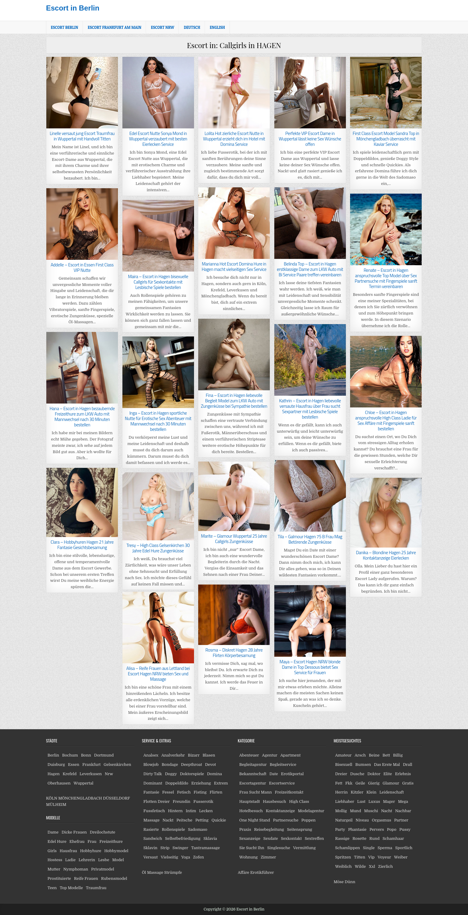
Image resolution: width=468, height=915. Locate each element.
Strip (164, 848)
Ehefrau (77, 841)
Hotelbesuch (251, 811)
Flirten (216, 792)
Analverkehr (173, 755)
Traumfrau (96, 888)
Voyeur (384, 857)
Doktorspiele (192, 774)
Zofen (198, 857)
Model (118, 860)
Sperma (385, 848)
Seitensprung (299, 829)
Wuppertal (83, 783)
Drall (407, 764)
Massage (151, 820)
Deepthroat (191, 764)
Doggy (171, 774)
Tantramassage (205, 848)
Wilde (360, 866)
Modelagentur (311, 811)
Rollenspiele (173, 829)
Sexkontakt (291, 838)
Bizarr (194, 755)
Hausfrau (68, 851)
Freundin (181, 801)
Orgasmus (381, 820)
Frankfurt (91, 764)
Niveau (362, 820)
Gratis (408, 783)
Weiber (401, 857)
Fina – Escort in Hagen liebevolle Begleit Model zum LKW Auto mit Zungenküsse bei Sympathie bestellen (234, 400)
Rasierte (151, 829)
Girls (52, 851)
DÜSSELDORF (116, 798)
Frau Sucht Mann (255, 792)
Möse (338, 882)
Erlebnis (403, 774)
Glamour (391, 783)
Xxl (372, 866)
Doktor (373, 774)
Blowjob (151, 764)
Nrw (109, 774)
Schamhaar (393, 838)
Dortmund (104, 755)
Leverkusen (91, 774)
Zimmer (268, 857)
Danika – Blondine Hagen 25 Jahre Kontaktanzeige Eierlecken (386, 555)
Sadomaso (197, 829)
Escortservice (282, 783)
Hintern (175, 811)
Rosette (359, 838)
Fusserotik (203, 801)
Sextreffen (314, 838)
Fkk (349, 783)
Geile (360, 783)
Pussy (405, 829)
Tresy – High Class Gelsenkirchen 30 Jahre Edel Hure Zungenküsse (158, 548)
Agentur (269, 755)
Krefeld (69, 774)
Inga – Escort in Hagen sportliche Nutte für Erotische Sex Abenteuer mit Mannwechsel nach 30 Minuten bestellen (158, 421)
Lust (361, 801)
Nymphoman (75, 869)
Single (369, 848)
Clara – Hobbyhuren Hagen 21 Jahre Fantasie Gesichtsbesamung (82, 545)
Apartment (290, 755)
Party (340, 829)
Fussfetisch (154, 811)
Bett (386, 755)
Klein (371, 792)
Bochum (70, 755)
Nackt (168, 820)
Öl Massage (152, 872)
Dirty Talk (152, 774)
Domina (214, 774)
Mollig (341, 811)
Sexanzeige (249, 838)
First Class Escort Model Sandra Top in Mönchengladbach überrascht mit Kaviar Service (386, 139)
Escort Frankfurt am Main (114, 27)
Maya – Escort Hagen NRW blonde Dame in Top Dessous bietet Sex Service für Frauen (309, 667)
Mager (389, 801)
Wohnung (248, 857)
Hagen (54, 774)
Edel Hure (57, 841)
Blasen (208, 755)
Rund (374, 838)
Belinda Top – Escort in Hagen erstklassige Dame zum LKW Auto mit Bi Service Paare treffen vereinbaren (310, 269)
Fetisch (183, 792)
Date (273, 774)
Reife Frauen (86, 878)
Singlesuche (278, 848)
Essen (73, 764)
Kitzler (357, 792)
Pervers (376, 829)
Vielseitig (169, 857)
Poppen (308, 820)
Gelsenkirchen (117, 764)
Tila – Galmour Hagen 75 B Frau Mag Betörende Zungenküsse (310, 539)
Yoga (185, 857)
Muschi (371, 811)
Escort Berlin (64, 27)
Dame (53, 832)
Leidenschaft (391, 792)
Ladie (70, 860)
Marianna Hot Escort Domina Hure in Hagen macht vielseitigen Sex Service (234, 266)
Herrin (341, 792)
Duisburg (56, 764)
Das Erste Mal (387, 764)
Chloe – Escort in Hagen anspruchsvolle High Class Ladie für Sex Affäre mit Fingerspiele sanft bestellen (386, 420)
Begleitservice (283, 764)
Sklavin (150, 848)
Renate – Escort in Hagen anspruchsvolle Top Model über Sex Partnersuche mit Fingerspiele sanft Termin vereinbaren (386, 278)
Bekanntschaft (252, 774)
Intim (191, 811)
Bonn (86, 755)
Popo (391, 829)
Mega (403, 801)
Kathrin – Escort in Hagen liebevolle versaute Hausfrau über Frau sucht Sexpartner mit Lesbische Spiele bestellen (310, 408)
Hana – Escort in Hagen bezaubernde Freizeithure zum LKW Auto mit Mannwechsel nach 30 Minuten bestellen (82, 416)
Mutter (54, 869)
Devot (210, 764)
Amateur (343, 755)
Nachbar (403, 811)
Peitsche (184, 820)
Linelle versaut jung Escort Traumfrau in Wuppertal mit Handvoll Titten (82, 136)
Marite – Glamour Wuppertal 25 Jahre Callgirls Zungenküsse (234, 539)
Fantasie (151, 792)
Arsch (360, 755)
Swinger (180, 848)
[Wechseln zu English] (217, 27)
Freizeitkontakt (289, 792)
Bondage (170, 764)
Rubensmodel (114, 878)
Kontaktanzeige (280, 811)
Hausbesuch (274, 801)
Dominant (152, 783)
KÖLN (51, 798)
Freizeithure (110, 841)
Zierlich (385, 866)
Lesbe (103, 860)
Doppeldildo (176, 783)
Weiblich (343, 866)
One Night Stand (254, 820)
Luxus (374, 801)
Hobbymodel (116, 851)
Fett (338, 783)
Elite (387, 774)
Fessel (168, 792)
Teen (52, 888)
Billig (398, 755)
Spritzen (343, 857)
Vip (371, 857)
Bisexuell (343, 764)
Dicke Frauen (74, 832)
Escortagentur (252, 783)
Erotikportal (292, 774)
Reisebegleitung (269, 829)
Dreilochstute (102, 832)
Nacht (386, 811)
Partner (401, 820)
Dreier (341, 774)
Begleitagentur (253, 764)
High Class (299, 801)
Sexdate (270, 838)
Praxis (245, 829)
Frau (92, 841)
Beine (374, 755)
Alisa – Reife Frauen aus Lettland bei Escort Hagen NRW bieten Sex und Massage (158, 673)
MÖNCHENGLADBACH (80, 798)
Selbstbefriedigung (183, 838)
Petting (201, 820)
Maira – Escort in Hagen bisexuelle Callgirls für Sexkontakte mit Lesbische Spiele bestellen (158, 282)
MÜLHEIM (56, 804)
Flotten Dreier (156, 801)
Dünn (350, 882)
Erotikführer (262, 872)
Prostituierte (59, 878)
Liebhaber (344, 801)
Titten (359, 857)
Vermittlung (304, 848)
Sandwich (152, 838)
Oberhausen (59, 783)
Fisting (200, 792)
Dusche (357, 774)
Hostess (55, 860)
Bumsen (363, 764)
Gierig (374, 783)
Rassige (342, 838)
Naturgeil (344, 820)
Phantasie (357, 829)
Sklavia (210, 838)
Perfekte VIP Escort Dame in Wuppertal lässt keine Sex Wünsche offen (310, 139)
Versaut (150, 857)
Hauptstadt (249, 801)
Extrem (221, 783)
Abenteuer (249, 755)
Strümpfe (173, 872)
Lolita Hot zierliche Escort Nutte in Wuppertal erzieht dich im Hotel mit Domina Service (234, 139)
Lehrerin (87, 860)
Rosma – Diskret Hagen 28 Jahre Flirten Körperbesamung (234, 653)
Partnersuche (285, 820)
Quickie (218, 820)
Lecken (206, 811)
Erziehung (201, 783)
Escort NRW (162, 27)
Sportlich (403, 848)
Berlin (53, 755)
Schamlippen (347, 848)
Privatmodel (102, 869)
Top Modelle (71, 888)
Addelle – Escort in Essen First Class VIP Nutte (82, 267)
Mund (355, 811)
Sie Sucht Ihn (251, 848)
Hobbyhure (90, 851)
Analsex (151, 755)
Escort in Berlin (72, 8)
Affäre (243, 872)
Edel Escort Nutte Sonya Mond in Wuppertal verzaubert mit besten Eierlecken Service (158, 139)
